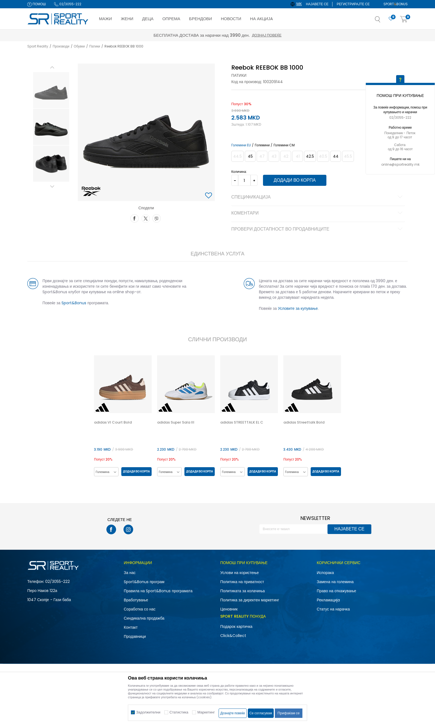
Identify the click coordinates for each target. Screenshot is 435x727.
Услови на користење (239, 572)
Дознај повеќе (266, 35)
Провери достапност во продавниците (317, 229)
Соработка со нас (139, 609)
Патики (94, 46)
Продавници (135, 636)
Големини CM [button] (284, 145)
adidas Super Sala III (175, 422)
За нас (130, 572)
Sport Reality (37, 46)
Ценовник (229, 609)
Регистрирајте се (353, 4)
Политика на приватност (242, 582)
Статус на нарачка (333, 609)
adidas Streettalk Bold (303, 422)
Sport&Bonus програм (144, 582)
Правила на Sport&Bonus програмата (158, 591)
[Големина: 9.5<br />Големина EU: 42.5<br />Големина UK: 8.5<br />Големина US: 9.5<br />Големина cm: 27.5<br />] (310, 156)
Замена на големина (335, 582)
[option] (51, 90)
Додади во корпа (295, 180)
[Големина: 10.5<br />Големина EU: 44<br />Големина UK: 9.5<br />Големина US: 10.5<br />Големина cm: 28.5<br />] (335, 156)
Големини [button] (262, 145)
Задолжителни (148, 712)
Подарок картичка (236, 626)
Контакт (131, 627)
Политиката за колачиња (242, 591)
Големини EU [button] (241, 145)
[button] (383, 21)
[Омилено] (391, 19)
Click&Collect (233, 635)
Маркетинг (206, 712)
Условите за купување (298, 308)
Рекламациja (328, 600)
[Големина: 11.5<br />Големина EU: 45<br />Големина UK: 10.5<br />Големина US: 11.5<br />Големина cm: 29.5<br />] (250, 156)
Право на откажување (336, 591)
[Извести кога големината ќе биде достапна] (237, 156)
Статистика (179, 712)
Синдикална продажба (144, 618)
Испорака (325, 572)
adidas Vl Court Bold (113, 422)
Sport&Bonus (73, 303)
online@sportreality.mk (400, 164)
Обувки (79, 46)
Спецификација (317, 197)
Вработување (136, 600)
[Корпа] (404, 19)
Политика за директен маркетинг (249, 600)
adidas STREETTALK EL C (241, 422)
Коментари (317, 213)
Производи (61, 46)
